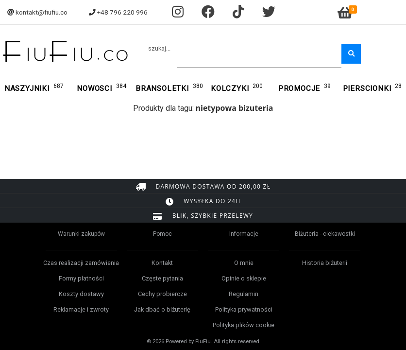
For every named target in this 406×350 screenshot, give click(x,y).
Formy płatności (81, 278)
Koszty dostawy (81, 294)
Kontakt (162, 262)
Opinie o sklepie (243, 278)
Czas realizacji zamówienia (81, 262)
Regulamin (243, 294)
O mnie (244, 262)
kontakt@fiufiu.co (42, 12)
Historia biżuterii (324, 262)
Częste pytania (162, 278)
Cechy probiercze (162, 294)
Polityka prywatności (243, 309)
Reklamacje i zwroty (81, 309)
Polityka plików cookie (243, 325)
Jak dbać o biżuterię (162, 309)
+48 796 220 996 (122, 12)
